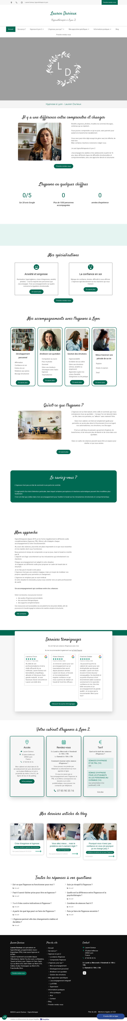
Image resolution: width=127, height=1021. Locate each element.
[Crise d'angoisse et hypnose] (27, 832)
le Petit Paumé (77, 650)
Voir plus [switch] (100, 792)
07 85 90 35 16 (28, 762)
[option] (36, 670)
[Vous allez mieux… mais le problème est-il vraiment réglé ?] (63, 832)
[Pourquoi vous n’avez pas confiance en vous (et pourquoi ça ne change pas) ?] (100, 832)
